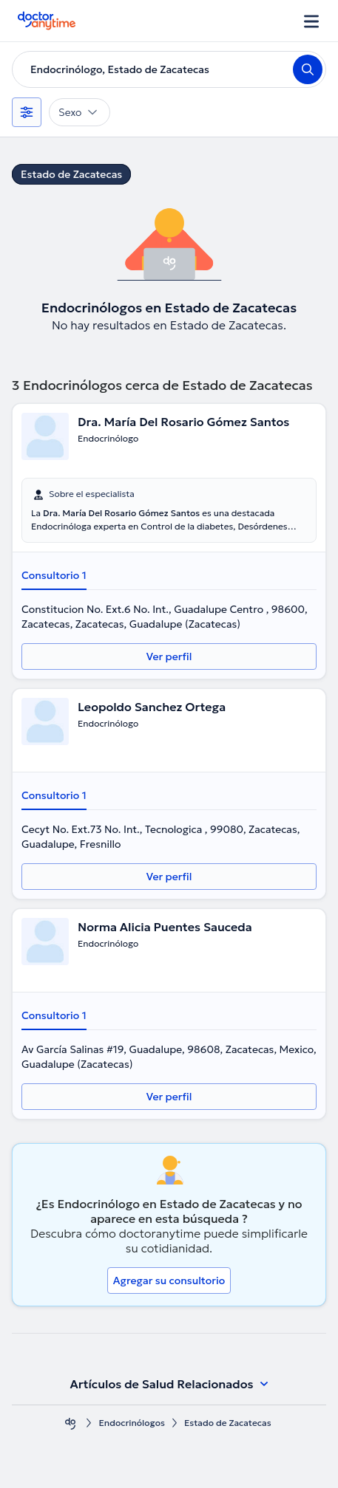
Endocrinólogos (131, 1422)
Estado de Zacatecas (71, 174)
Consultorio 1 (54, 575)
